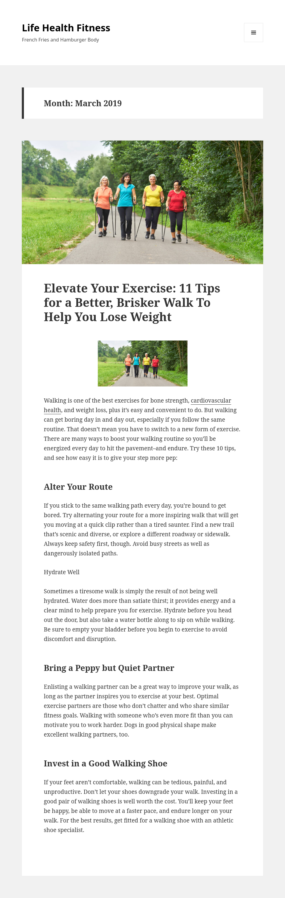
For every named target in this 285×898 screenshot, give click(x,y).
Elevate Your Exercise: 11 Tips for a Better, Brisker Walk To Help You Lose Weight (132, 302)
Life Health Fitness (66, 27)
